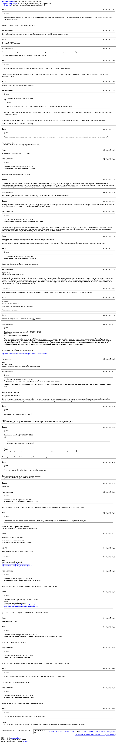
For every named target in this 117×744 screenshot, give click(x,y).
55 (94, 731)
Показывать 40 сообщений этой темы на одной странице (95, 735)
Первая (52, 731)
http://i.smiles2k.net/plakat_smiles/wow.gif (16, 564)
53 (90, 731)
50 (82, 731)
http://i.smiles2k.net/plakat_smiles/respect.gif (17, 565)
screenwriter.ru (16, 738)
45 (70, 731)
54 (92, 731)
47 (75, 731)
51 (85, 731)
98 (99, 731)
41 (61, 731)
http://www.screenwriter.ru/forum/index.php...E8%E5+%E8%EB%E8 (25, 353)
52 (87, 731)
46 (73, 731)
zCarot (25, 741)
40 (58, 731)
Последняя (110, 731)
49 (80, 731)
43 (66, 731)
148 (102, 731)
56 (97, 731)
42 (63, 731)
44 (68, 731)
